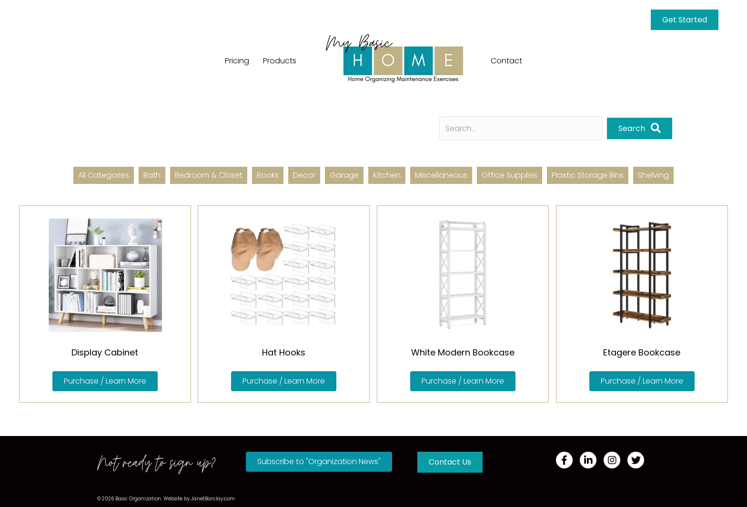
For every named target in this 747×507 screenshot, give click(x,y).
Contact (506, 60)
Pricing (237, 60)
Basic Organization (138, 498)
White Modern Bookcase (463, 352)
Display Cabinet (104, 352)
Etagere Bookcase (641, 352)
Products (279, 60)
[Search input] (520, 128)
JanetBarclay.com (213, 498)
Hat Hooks (283, 352)
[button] (639, 128)
